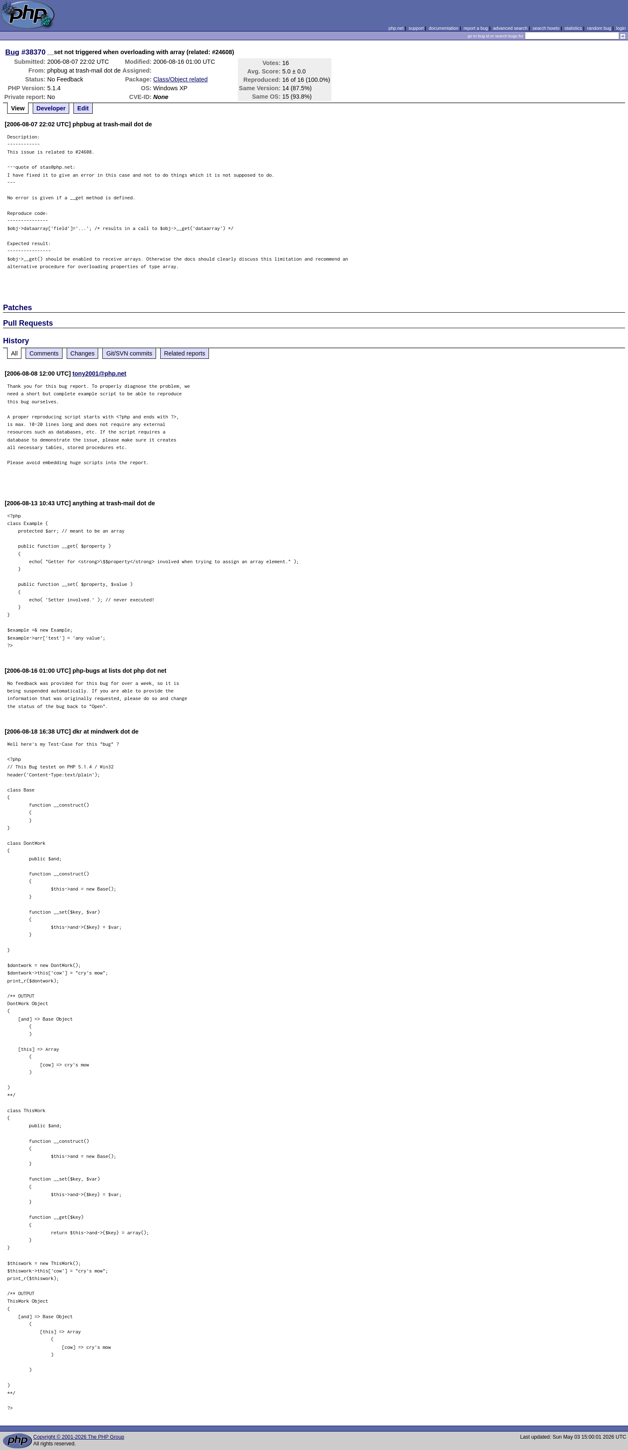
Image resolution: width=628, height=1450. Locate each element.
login (621, 28)
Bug (12, 52)
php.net (396, 28)
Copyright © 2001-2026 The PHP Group (78, 1437)
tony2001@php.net (99, 373)
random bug (599, 28)
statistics (573, 28)
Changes (82, 353)
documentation (444, 28)
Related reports (184, 353)
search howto (545, 28)
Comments (44, 353)
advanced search (510, 28)
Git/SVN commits (129, 353)
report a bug (476, 28)
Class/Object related (180, 79)
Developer (51, 108)
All (14, 353)
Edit (83, 108)
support (416, 28)
